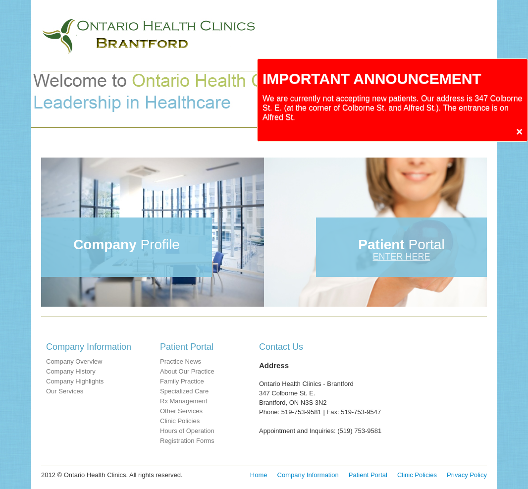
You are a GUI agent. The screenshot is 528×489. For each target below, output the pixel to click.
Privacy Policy (467, 475)
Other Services (181, 411)
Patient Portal (368, 475)
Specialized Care (184, 391)
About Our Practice (187, 371)
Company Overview (74, 361)
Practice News (180, 361)
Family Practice (182, 381)
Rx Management (183, 401)
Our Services (64, 391)
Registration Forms (187, 440)
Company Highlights (75, 381)
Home (258, 475)
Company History (71, 371)
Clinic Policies (180, 421)
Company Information (308, 475)
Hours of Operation (187, 431)
